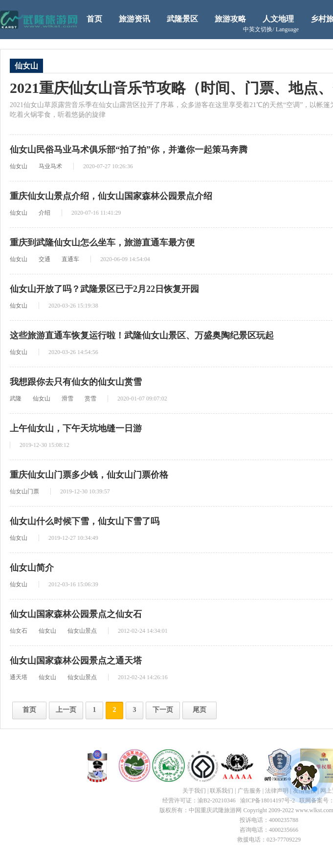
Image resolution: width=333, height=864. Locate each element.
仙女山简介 (32, 568)
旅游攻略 (230, 19)
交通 (44, 259)
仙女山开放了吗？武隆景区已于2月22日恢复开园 (104, 289)
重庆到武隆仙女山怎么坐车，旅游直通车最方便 (102, 242)
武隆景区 (182, 19)
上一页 (66, 709)
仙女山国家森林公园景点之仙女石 (76, 614)
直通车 (70, 259)
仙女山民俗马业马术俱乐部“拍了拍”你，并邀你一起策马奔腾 (128, 150)
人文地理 (278, 19)
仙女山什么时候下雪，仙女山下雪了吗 (84, 521)
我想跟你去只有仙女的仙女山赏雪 (76, 382)
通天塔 (18, 677)
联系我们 (221, 790)
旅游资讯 (134, 19)
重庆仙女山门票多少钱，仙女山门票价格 (89, 475)
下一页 (163, 709)
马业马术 (50, 166)
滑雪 (67, 398)
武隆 (16, 398)
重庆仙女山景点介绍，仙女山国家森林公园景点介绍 (111, 196)
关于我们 (194, 790)
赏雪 (90, 398)
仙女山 (18, 166)
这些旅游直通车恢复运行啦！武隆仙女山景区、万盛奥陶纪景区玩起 (142, 335)
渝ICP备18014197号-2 (267, 800)
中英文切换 (271, 29)
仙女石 (18, 630)
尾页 (199, 709)
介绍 (44, 212)
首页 (94, 19)
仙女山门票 (24, 491)
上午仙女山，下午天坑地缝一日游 (76, 428)
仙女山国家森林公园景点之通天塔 (76, 660)
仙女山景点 (82, 630)
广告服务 (249, 790)
